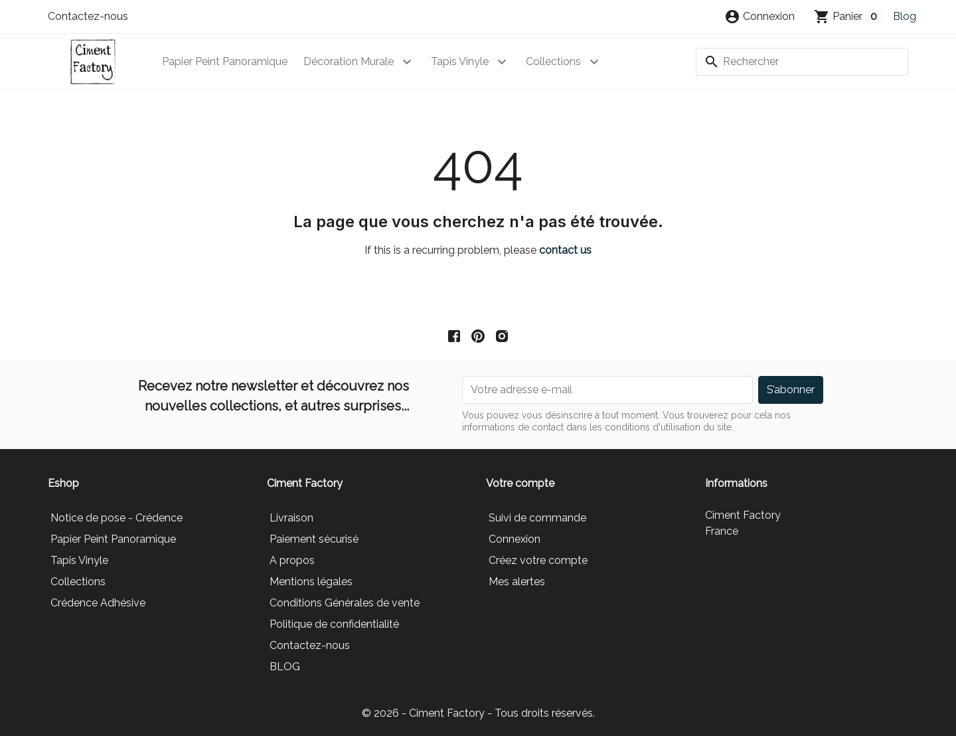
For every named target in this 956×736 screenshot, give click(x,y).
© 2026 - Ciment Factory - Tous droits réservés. (478, 713)
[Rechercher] (802, 62)
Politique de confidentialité (334, 624)
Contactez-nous (88, 16)
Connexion (514, 539)
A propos (292, 560)
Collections (553, 61)
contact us (565, 250)
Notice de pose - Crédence (116, 517)
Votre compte (520, 483)
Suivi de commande (537, 517)
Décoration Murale (348, 61)
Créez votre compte (538, 560)
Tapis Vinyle (460, 61)
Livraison (291, 517)
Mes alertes (517, 581)
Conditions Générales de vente (345, 603)
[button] (759, 17)
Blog (904, 16)
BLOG (285, 666)
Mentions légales (311, 581)
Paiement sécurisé (314, 539)
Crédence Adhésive (97, 603)
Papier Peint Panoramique (224, 61)
